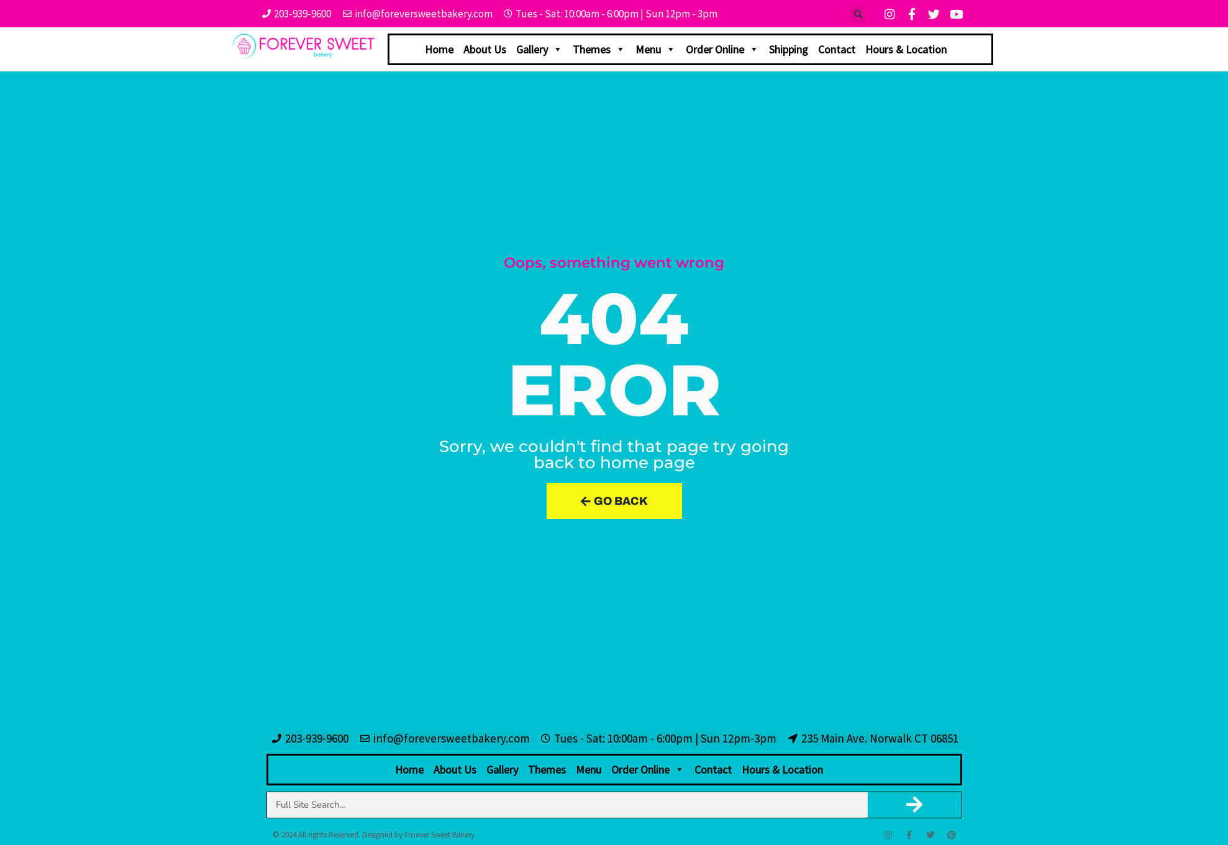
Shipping (788, 49)
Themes (599, 49)
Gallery (539, 49)
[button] (858, 14)
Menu (655, 49)
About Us (484, 49)
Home (439, 49)
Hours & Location (906, 49)
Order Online (722, 49)
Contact (836, 49)
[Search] (915, 805)
